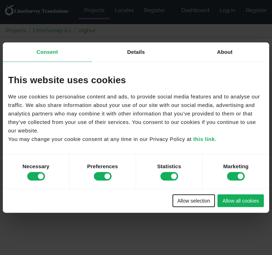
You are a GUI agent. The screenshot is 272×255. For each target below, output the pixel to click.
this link (204, 139)
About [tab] (225, 52)
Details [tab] (136, 52)
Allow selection (193, 200)
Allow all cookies (240, 200)
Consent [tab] (47, 52)
